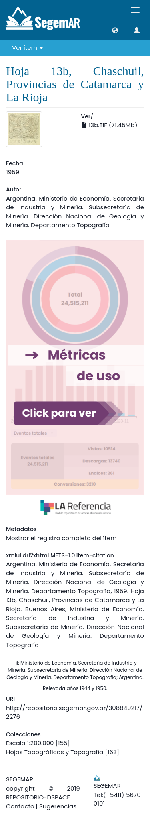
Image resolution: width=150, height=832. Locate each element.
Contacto (20, 806)
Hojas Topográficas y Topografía (54, 752)
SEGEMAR (19, 779)
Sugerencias (57, 806)
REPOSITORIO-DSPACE (38, 797)
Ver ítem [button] (27, 47)
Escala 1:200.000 (30, 743)
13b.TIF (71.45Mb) (109, 125)
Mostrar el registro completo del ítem (61, 538)
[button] (115, 30)
